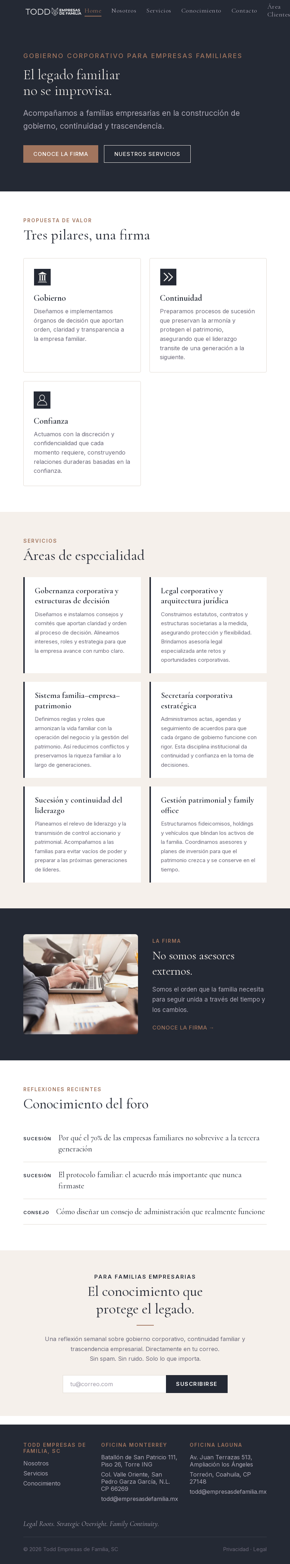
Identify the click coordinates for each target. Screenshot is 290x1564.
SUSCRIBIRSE (197, 1383)
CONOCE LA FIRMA (60, 154)
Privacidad (236, 1549)
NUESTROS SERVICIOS (147, 154)
